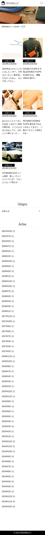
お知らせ (5, 211)
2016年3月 (6, 381)
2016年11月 (7, 356)
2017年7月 (6, 336)
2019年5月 (6, 266)
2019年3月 (6, 271)
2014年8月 (6, 461)
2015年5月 (6, 416)
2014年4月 (6, 481)
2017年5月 (6, 341)
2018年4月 (6, 301)
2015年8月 (6, 406)
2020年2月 (6, 256)
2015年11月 (7, 396)
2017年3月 (6, 351)
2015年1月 (6, 436)
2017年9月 (6, 326)
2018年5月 (6, 296)
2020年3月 (6, 251)
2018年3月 (6, 306)
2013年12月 (7, 496)
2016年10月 (7, 361)
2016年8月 (6, 366)
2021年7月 (6, 236)
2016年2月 (6, 386)
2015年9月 (6, 401)
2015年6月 (6, 411)
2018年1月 (6, 311)
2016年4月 (6, 376)
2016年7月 (6, 371)
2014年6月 (6, 471)
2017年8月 (6, 331)
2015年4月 (6, 421)
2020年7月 (6, 246)
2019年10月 (7, 261)
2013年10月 (7, 507)
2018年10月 (7, 286)
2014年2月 (6, 491)
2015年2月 (6, 431)
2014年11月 (7, 446)
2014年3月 (6, 486)
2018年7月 (6, 291)
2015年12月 (7, 391)
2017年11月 (7, 316)
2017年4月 (6, 346)
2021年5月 (6, 241)
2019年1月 (6, 276)
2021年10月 (7, 231)
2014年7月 (6, 466)
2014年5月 (6, 476)
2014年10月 (7, 451)
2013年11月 (7, 501)
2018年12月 (7, 281)
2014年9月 (6, 456)
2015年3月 (6, 426)
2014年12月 (7, 441)
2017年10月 (7, 321)
